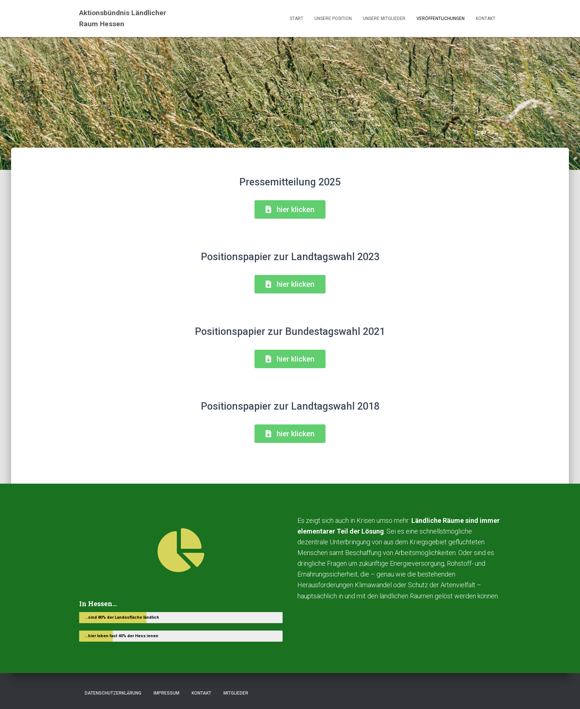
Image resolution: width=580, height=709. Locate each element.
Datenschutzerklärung (113, 693)
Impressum (166, 693)
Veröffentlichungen (441, 18)
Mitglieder (235, 693)
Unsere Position (333, 18)
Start (296, 18)
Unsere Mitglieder (384, 18)
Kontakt (485, 18)
